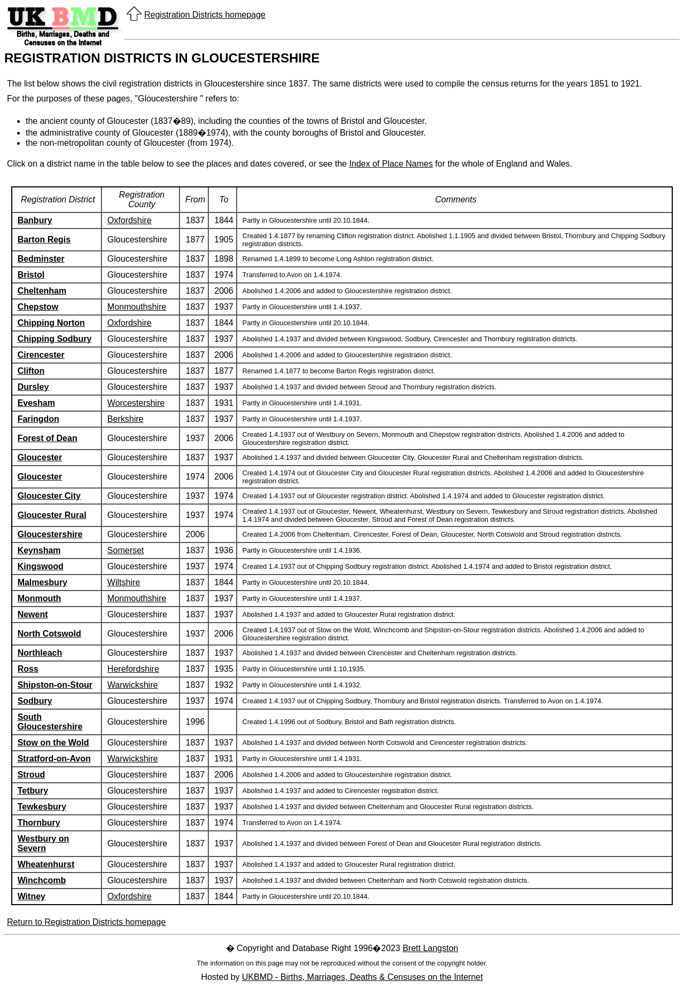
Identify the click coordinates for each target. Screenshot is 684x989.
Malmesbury (42, 582)
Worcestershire (136, 402)
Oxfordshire (129, 220)
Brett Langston (430, 948)
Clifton (31, 370)
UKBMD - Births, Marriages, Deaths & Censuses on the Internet (362, 977)
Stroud (31, 774)
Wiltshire (123, 582)
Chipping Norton (51, 322)
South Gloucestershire (50, 721)
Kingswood (41, 566)
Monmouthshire (136, 306)
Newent (33, 614)
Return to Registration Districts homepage (86, 922)
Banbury (35, 220)
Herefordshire (133, 668)
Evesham (36, 402)
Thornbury (39, 822)
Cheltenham (42, 290)
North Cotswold (49, 633)
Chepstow (38, 306)
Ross (28, 668)
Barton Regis (44, 239)
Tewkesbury (42, 806)
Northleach (40, 652)
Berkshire (125, 418)
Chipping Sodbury (55, 338)
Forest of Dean (47, 438)
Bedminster (41, 258)
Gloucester (40, 457)
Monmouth (39, 598)
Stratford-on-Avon (54, 758)
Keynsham (39, 550)
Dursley (33, 386)
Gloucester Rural (52, 515)
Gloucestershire (50, 534)
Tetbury (33, 790)
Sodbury (35, 700)
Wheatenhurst (46, 864)
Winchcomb (42, 880)
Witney (31, 896)
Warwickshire (132, 684)
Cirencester (41, 354)
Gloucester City (49, 495)
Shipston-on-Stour (55, 684)
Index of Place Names (391, 163)
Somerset (125, 550)
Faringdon (38, 418)
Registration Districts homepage (205, 14)
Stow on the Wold (53, 742)
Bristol (31, 274)
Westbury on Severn (43, 843)
